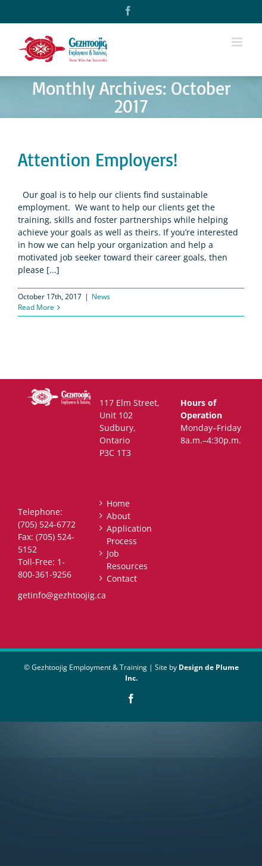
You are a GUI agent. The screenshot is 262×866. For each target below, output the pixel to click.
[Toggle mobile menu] (238, 42)
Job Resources (127, 560)
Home (118, 503)
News (101, 296)
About (118, 516)
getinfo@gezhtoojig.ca (62, 595)
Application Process (129, 535)
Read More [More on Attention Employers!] (36, 307)
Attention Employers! (97, 159)
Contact (122, 578)
